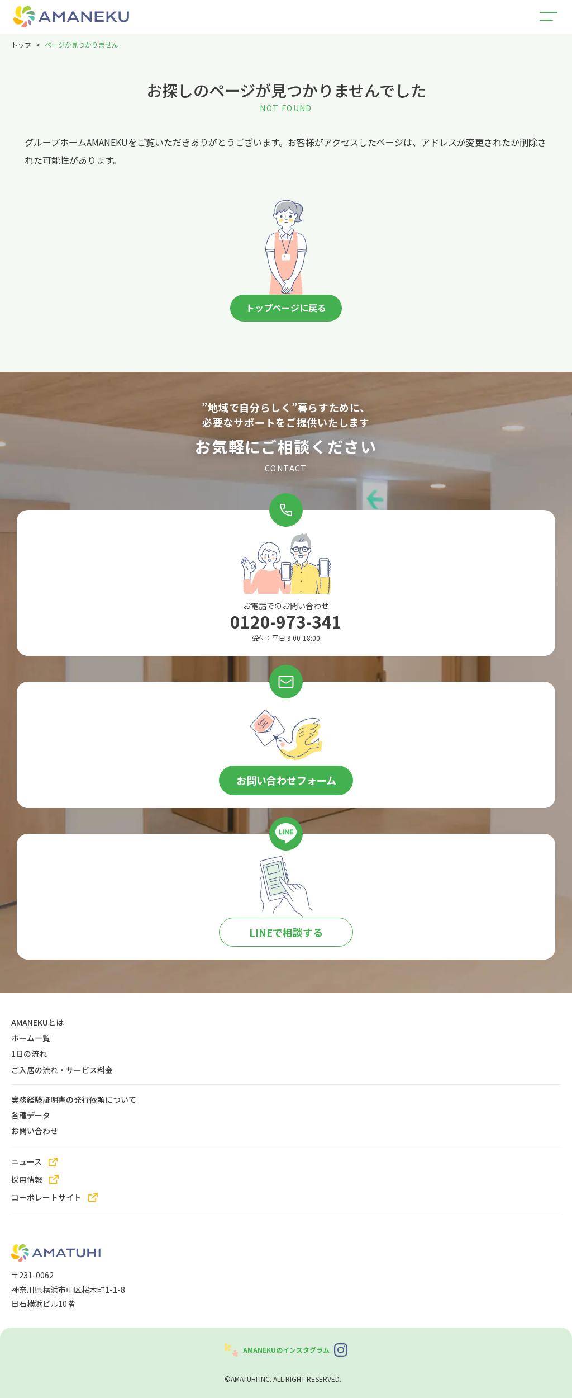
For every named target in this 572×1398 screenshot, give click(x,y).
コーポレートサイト (46, 1197)
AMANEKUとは (37, 1021)
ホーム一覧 (30, 1037)
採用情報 (26, 1179)
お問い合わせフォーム (286, 780)
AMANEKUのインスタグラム (286, 1349)
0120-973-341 (286, 621)
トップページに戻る (286, 308)
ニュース (26, 1161)
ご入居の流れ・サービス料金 (62, 1069)
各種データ (30, 1115)
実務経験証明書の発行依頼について (73, 1098)
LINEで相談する (286, 932)
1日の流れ (29, 1053)
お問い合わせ (34, 1130)
